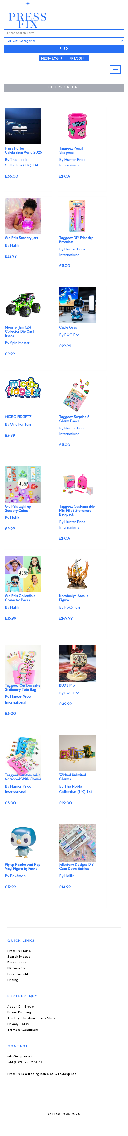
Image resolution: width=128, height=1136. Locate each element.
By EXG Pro (69, 335)
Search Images (18, 957)
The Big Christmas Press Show (31, 1018)
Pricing (12, 980)
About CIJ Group (20, 1007)
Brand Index (16, 963)
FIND (64, 49)
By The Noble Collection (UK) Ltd (21, 163)
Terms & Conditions (23, 1030)
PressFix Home (19, 951)
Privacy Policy (18, 1024)
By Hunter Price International (72, 163)
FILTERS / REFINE (64, 87)
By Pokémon (69, 607)
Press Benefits (18, 974)
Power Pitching (19, 1012)
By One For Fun (18, 424)
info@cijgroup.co (21, 1056)
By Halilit (12, 245)
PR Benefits (16, 968)
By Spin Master (17, 343)
